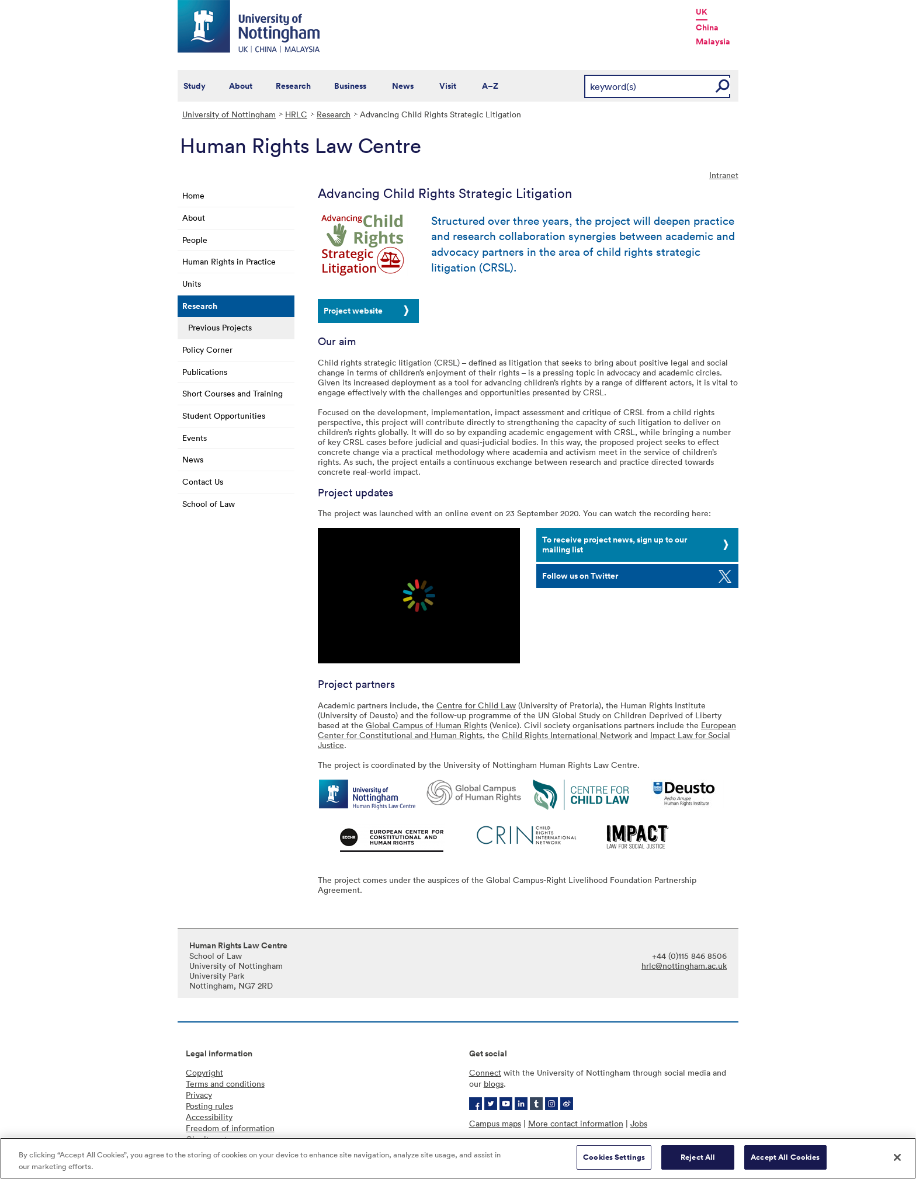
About (240, 86)
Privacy (199, 1094)
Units (191, 283)
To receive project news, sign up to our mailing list (614, 544)
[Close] (897, 1157)
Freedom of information (230, 1127)
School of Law (208, 503)
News (403, 86)
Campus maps (495, 1123)
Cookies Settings (614, 1157)
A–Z (490, 86)
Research (293, 86)
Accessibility (209, 1116)
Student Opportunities (223, 415)
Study (194, 86)
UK (701, 12)
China (707, 27)
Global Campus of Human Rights (426, 725)
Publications (204, 371)
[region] (458, 1158)
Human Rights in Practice (229, 261)
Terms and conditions (225, 1083)
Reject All (698, 1157)
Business (350, 86)
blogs (494, 1083)
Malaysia (713, 41)
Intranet (723, 174)
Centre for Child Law (476, 705)
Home (193, 195)
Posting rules (209, 1105)
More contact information (575, 1123)
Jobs (638, 1123)
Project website (353, 311)
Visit (447, 86)
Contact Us (202, 481)
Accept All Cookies (785, 1157)
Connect (485, 1072)
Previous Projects (220, 327)
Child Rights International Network (567, 734)
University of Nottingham (229, 114)
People (194, 239)
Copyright (204, 1072)
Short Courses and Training (232, 393)
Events (194, 437)
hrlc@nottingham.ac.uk (684, 965)
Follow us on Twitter (580, 576)
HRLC (296, 114)
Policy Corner (207, 349)
